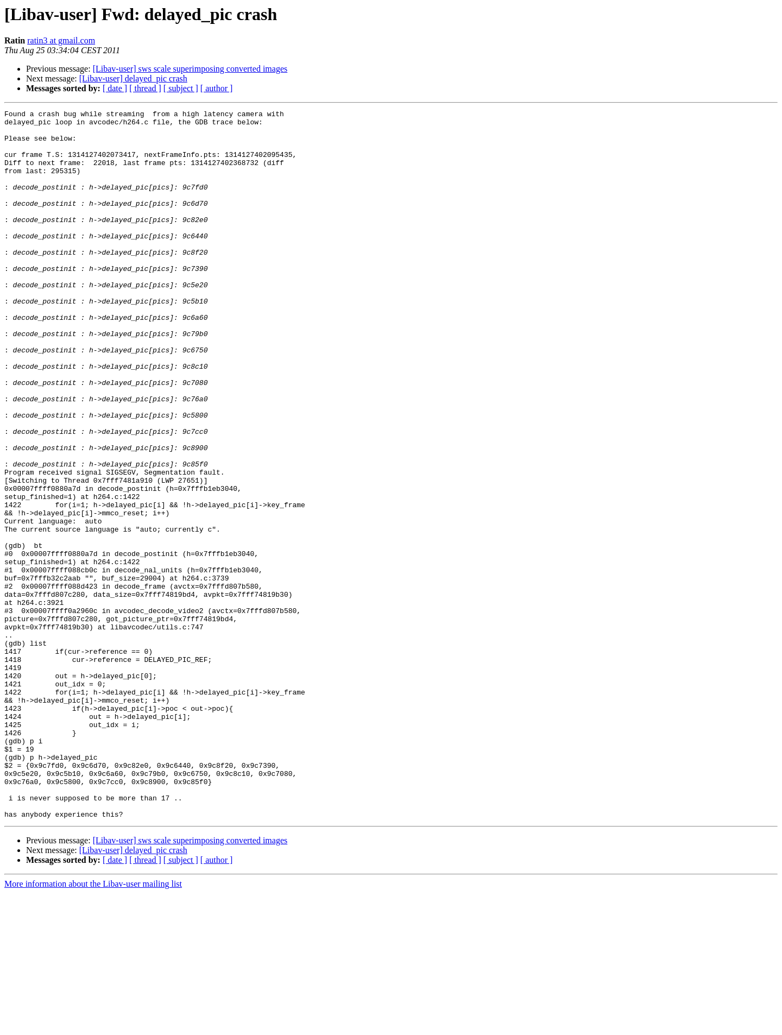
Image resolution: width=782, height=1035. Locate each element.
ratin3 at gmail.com (61, 40)
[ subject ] (180, 88)
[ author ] (216, 88)
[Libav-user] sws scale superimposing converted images (190, 68)
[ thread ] (145, 88)
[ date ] (115, 88)
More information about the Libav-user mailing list (93, 1025)
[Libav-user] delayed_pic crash (133, 78)
